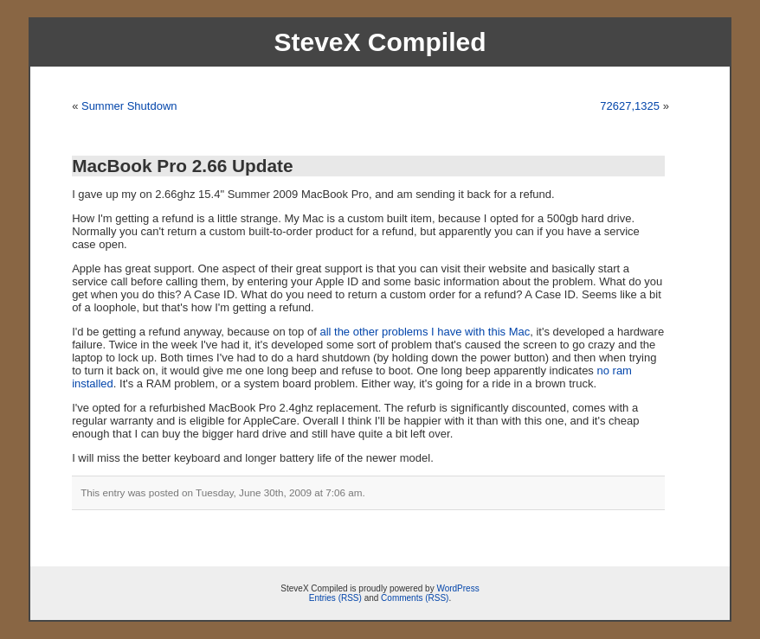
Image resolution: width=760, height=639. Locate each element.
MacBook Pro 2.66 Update (182, 166)
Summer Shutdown (129, 105)
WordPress (457, 588)
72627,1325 (630, 105)
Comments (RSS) (414, 598)
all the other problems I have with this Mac (424, 331)
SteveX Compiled (380, 42)
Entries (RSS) (335, 598)
